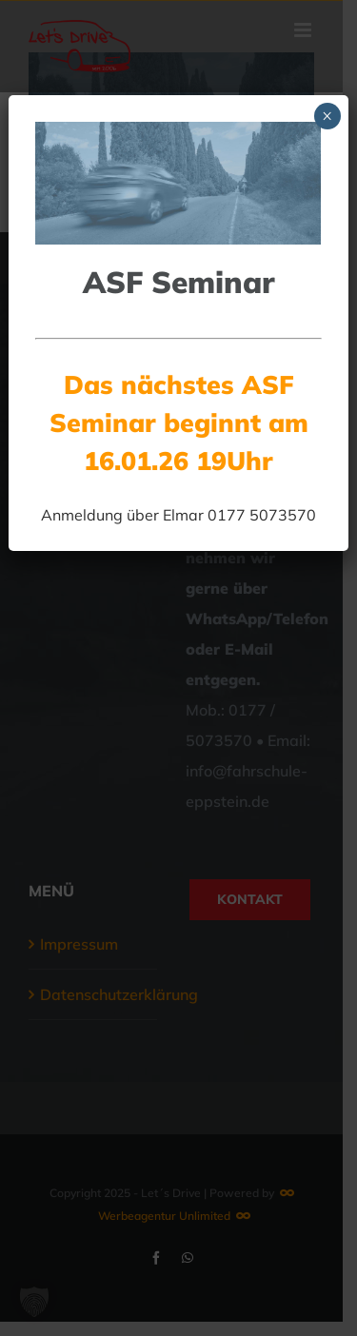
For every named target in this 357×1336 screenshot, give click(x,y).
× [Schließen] (327, 116)
